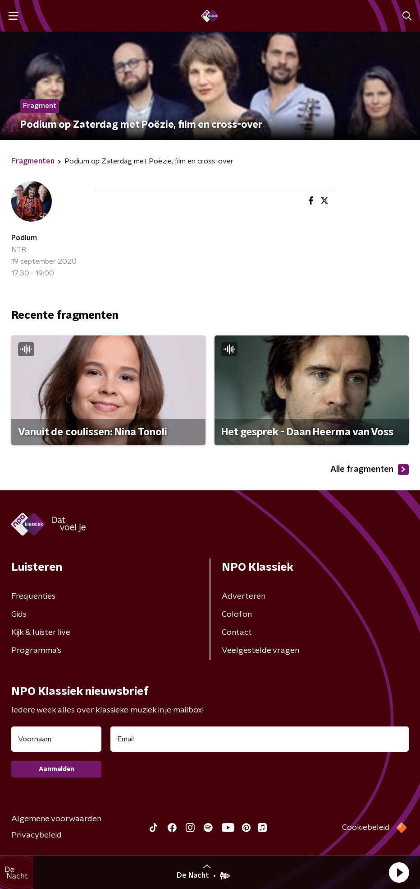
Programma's (36, 651)
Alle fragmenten (369, 469)
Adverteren (243, 596)
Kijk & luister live (40, 632)
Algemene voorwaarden (56, 819)
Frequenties (33, 596)
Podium (24, 238)
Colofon (237, 614)
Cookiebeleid (366, 828)
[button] (398, 872)
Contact (237, 632)
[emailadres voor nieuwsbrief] (259, 739)
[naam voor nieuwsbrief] (56, 739)
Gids (19, 614)
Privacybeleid (36, 835)
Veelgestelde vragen (260, 651)
